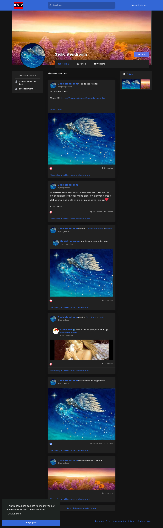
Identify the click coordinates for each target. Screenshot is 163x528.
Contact (141, 521)
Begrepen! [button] (31, 522)
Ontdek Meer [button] (15, 513)
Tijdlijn (63, 63)
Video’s (99, 63)
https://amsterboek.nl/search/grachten (83, 98)
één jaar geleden (65, 86)
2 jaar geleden (64, 187)
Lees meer (56, 109)
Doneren (99, 521)
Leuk (141, 54)
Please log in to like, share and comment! (70, 175)
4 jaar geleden (64, 231)
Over (108, 521)
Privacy (132, 521)
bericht (108, 228)
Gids (149, 521)
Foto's (81, 63)
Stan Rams (91, 317)
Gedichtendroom (71, 54)
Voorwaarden (120, 521)
